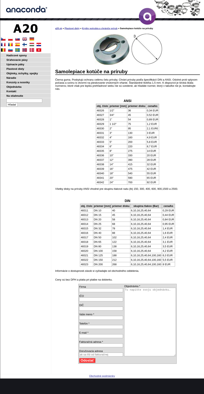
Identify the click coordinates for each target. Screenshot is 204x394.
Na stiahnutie (15, 95)
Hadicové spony (17, 55)
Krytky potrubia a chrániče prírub (100, 28)
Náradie (11, 77)
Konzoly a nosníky (18, 82)
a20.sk (58, 28)
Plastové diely (71, 28)
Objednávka (14, 86)
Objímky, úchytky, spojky (22, 73)
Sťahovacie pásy (17, 59)
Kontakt (11, 91)
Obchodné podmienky (102, 389)
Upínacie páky (15, 64)
